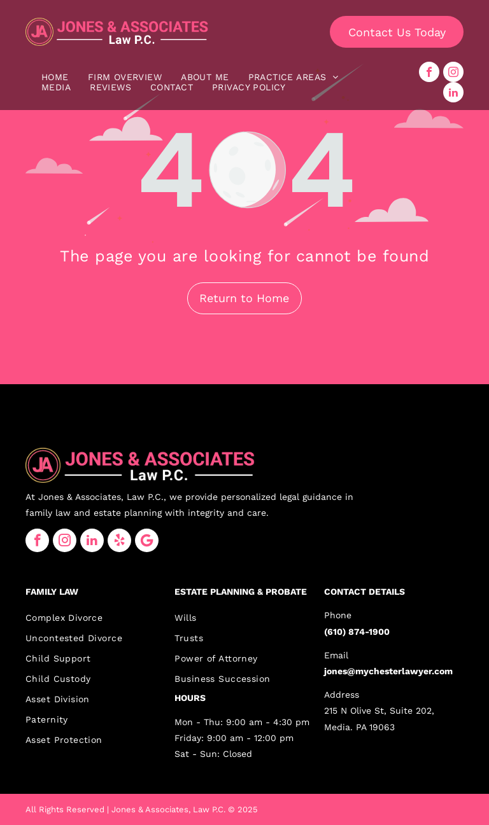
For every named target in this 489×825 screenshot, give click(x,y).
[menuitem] (55, 77)
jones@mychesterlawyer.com (388, 671)
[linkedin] (453, 92)
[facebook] (429, 72)
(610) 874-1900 (357, 632)
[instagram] (453, 72)
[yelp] (119, 540)
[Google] (147, 540)
